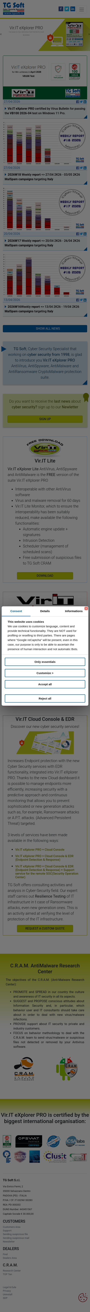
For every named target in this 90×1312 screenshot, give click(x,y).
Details (45, 611)
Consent (16, 611)
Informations (74, 611)
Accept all (45, 684)
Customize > (45, 673)
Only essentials (45, 661)
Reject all (45, 698)
